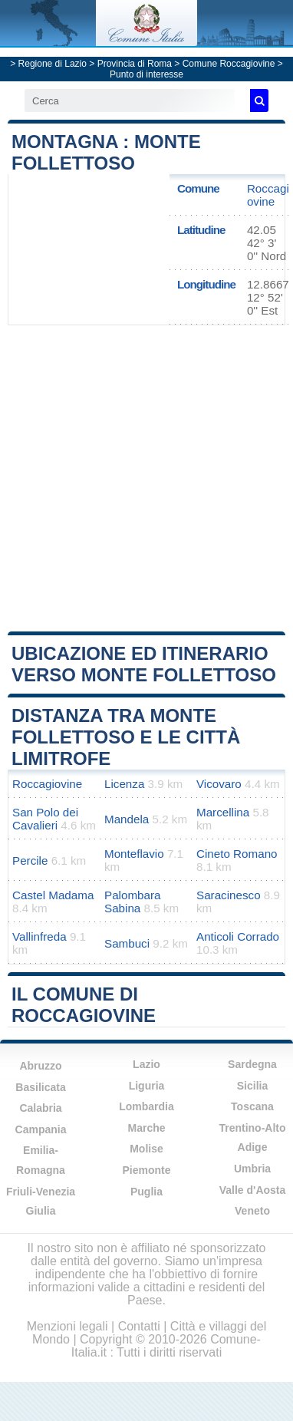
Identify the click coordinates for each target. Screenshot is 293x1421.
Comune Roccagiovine (229, 63)
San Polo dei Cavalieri (45, 819)
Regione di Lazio (52, 63)
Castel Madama (53, 895)
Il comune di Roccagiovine (84, 1005)
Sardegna (252, 1064)
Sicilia (252, 1086)
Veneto (252, 1211)
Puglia (146, 1191)
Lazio (146, 1064)
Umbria (252, 1168)
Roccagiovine (268, 195)
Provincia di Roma (134, 63)
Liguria (147, 1086)
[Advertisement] (147, 477)
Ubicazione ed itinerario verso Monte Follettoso (144, 664)
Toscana (252, 1106)
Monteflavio (134, 853)
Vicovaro (219, 783)
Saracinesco (228, 895)
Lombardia (146, 1106)
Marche (146, 1128)
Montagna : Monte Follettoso (106, 152)
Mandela (126, 819)
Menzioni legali (67, 1326)
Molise (146, 1148)
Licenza (124, 783)
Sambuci (127, 943)
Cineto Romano (237, 853)
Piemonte (146, 1170)
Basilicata (40, 1087)
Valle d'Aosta (252, 1190)
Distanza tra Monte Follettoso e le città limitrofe (126, 737)
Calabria (40, 1108)
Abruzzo (40, 1066)
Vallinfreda (39, 936)
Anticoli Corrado (237, 936)
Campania (41, 1129)
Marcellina (222, 812)
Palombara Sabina (132, 902)
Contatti (139, 1326)
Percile (30, 860)
